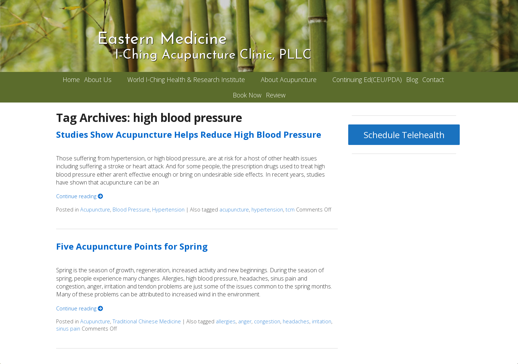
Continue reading (79, 196)
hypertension (267, 209)
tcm (290, 209)
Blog (412, 79)
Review (276, 95)
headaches (296, 321)
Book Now (247, 95)
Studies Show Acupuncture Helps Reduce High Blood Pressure (188, 134)
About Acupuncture (289, 79)
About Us (98, 79)
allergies (226, 321)
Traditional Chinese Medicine (147, 321)
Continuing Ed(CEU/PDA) (367, 79)
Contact (433, 79)
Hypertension (168, 209)
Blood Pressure (131, 209)
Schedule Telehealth (404, 135)
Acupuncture (95, 209)
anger (244, 321)
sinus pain (68, 328)
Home (71, 79)
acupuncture (234, 209)
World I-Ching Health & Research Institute (186, 79)
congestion (267, 321)
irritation (321, 321)
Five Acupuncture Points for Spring (132, 246)
